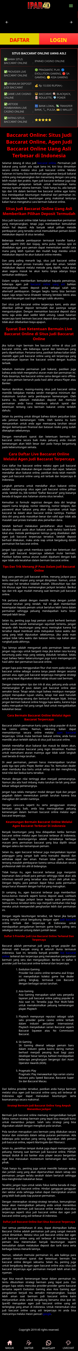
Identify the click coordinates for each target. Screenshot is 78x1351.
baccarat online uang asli (48, 284)
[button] (6, 22)
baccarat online (46, 163)
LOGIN (58, 39)
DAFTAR (19, 39)
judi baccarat (68, 919)
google (47, 1314)
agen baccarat (66, 732)
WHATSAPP (48, 1345)
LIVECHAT (68, 1345)
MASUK (9, 1345)
